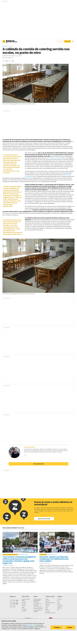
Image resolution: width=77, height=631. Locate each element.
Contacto (24, 602)
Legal (23, 607)
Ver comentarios (38, 464)
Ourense (59, 604)
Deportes (47, 601)
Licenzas (24, 604)
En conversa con (56, 158)
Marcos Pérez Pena (7, 55)
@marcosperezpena (17, 55)
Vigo (58, 609)
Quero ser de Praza (44, 519)
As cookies (24, 609)
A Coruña (59, 599)
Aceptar (69, 627)
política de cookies (31, 625)
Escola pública (43, 554)
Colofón (23, 605)
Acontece (47, 604)
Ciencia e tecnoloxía (50, 602)
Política (47, 599)
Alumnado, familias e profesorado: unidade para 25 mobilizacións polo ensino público (54, 558)
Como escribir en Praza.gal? (37, 604)
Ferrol (58, 601)
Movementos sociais (7, 46)
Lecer (46, 607)
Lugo (58, 602)
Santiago (59, 607)
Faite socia (67, 41)
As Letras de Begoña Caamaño (10, 554)
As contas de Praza (38, 608)
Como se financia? (38, 607)
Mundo (47, 609)
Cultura (47, 606)
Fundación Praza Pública (26, 599)
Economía (47, 611)
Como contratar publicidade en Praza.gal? (37, 600)
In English (24, 610)
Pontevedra (60, 606)
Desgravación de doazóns (38, 610)
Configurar (57, 627)
